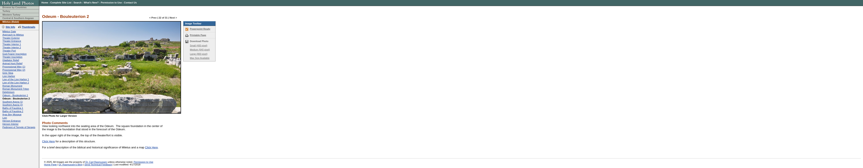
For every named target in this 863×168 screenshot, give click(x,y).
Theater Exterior (11, 38)
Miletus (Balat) (10, 21)
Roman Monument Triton (15, 89)
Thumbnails (28, 27)
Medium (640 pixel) (200, 49)
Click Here (48, 141)
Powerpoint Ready (200, 29)
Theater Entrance (11, 41)
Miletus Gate (9, 31)
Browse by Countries (14, 7)
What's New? (91, 2)
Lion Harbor (8, 76)
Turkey (6, 11)
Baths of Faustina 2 (12, 111)
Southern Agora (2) (12, 105)
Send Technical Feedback (98, 164)
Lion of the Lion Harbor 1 (15, 79)
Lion (4, 117)
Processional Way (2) (13, 70)
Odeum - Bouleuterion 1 (15, 95)
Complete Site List (60, 2)
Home (44, 2)
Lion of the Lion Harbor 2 (15, 82)
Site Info (10, 27)
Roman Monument (12, 86)
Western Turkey (11, 14)
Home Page (50, 164)
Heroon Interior (10, 124)
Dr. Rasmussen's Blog (70, 164)
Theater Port (9, 50)
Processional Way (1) (13, 66)
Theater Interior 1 (11, 44)
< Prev (153, 17)
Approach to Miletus (13, 34)
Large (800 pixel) (199, 54)
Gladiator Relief (10, 60)
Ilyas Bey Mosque (11, 114)
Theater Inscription (12, 57)
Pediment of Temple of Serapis (18, 127)
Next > (173, 17)
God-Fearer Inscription (14, 54)
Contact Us (130, 2)
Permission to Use (111, 2)
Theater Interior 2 (11, 47)
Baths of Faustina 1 (12, 108)
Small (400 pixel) (198, 45)
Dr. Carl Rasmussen (96, 162)
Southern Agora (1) (12, 101)
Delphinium (8, 92)
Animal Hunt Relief (12, 63)
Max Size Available (199, 58)
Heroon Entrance (11, 120)
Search (78, 2)
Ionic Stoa (7, 73)
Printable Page (198, 35)
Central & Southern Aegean (18, 18)
